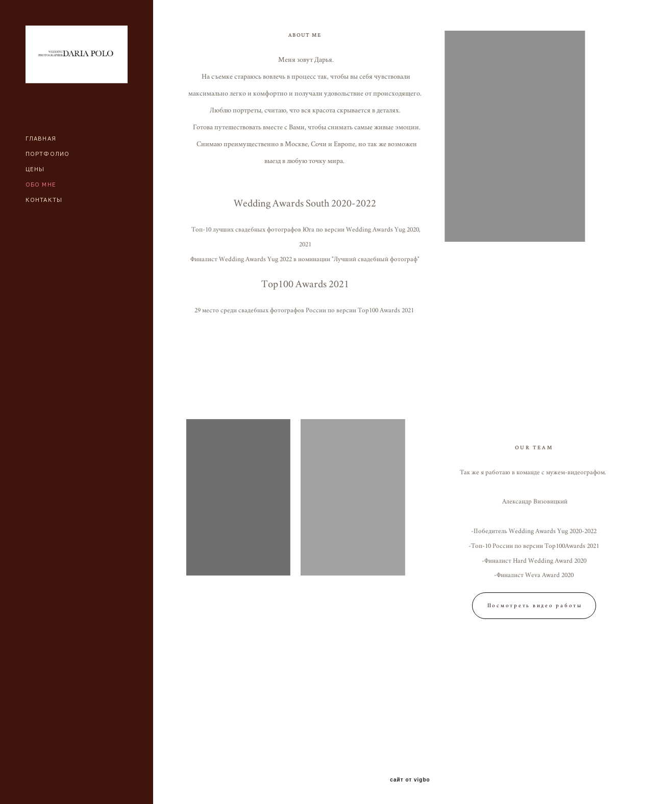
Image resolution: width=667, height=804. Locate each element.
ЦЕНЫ (35, 169)
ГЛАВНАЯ (41, 138)
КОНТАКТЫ (44, 199)
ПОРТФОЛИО (47, 153)
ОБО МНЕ (41, 184)
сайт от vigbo (410, 780)
